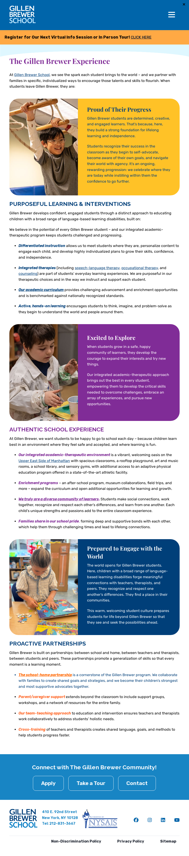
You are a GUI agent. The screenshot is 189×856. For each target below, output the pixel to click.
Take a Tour (91, 783)
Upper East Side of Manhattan (44, 461)
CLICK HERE (141, 37)
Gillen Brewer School (32, 75)
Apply (48, 783)
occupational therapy (139, 268)
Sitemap (168, 841)
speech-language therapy (97, 268)
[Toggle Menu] (171, 15)
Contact (137, 783)
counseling (28, 273)
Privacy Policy (130, 841)
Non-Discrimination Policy (76, 841)
